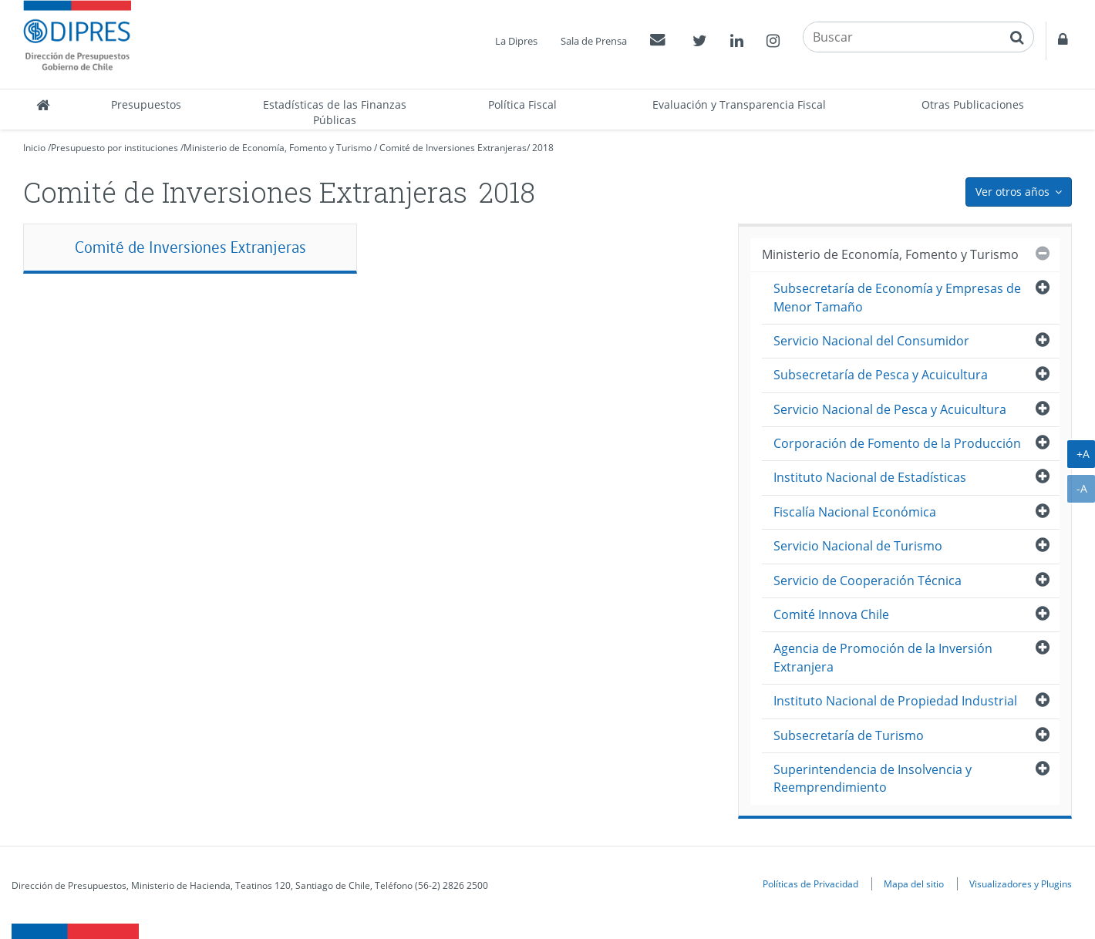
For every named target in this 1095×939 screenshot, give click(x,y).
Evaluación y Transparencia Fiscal (739, 104)
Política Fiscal (522, 104)
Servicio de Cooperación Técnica (867, 580)
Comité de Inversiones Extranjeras (453, 147)
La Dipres (516, 41)
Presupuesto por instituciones (114, 147)
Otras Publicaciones (972, 104)
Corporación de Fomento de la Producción (897, 443)
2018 (543, 147)
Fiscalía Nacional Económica (854, 511)
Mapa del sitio (914, 883)
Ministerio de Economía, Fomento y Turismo (278, 147)
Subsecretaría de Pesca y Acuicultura (880, 374)
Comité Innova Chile (831, 614)
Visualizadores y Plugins (1020, 883)
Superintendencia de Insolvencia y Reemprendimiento (872, 778)
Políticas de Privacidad (810, 883)
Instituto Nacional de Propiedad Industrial (895, 700)
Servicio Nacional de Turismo (857, 545)
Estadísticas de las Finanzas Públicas (334, 112)
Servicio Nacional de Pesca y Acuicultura (889, 409)
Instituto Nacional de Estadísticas (869, 477)
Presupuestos (146, 104)
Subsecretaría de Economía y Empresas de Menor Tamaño (897, 297)
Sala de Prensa (594, 41)
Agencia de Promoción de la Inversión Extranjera (882, 657)
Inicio (34, 147)
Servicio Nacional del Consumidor (871, 340)
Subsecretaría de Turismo (848, 735)
